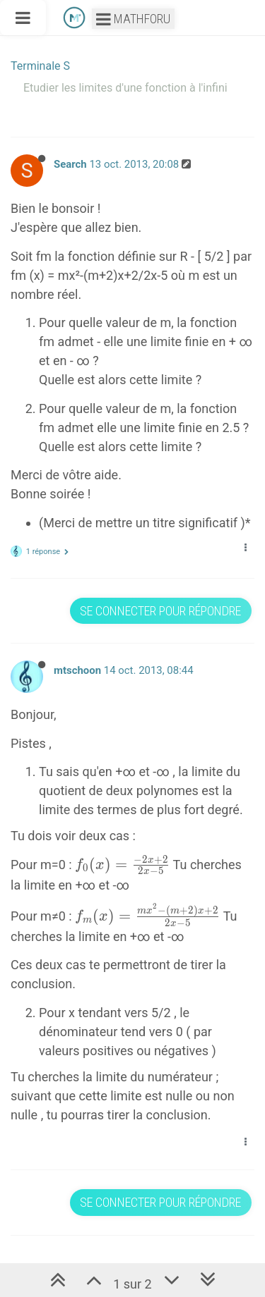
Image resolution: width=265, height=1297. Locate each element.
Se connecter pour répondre (160, 610)
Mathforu (133, 18)
